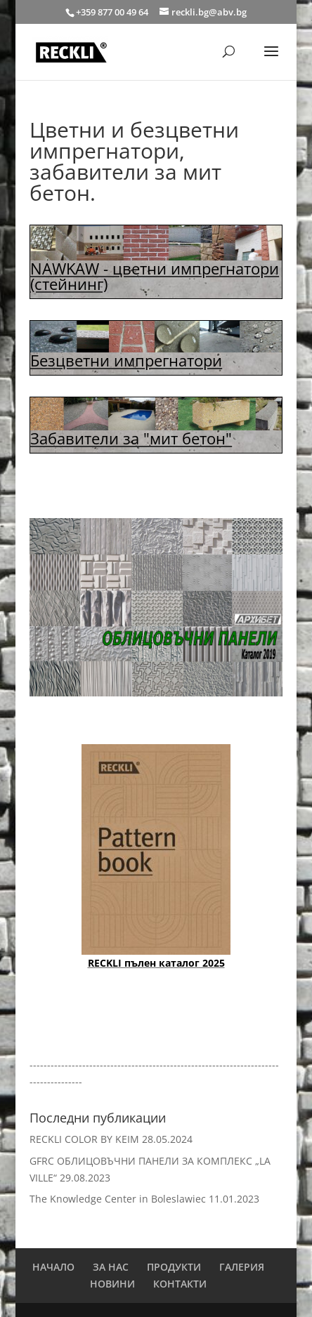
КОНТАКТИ (180, 1283)
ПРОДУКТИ (174, 1266)
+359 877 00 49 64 (113, 12)
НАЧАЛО (53, 1266)
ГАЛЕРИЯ (241, 1266)
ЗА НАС (111, 1266)
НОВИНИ (112, 1283)
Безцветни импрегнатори (126, 360)
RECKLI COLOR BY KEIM (84, 1139)
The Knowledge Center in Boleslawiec (118, 1198)
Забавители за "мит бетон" (131, 438)
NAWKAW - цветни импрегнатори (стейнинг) (154, 276)
